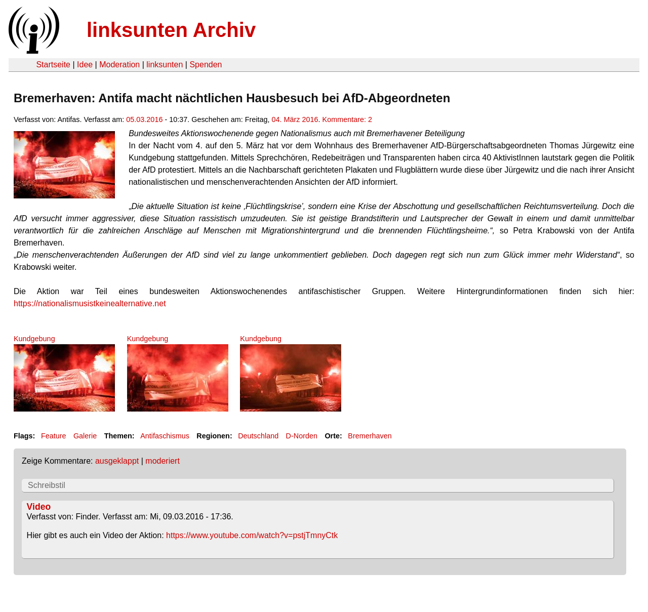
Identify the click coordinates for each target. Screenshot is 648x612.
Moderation (119, 64)
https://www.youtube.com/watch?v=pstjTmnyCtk (252, 535)
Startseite (53, 64)
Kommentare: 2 (347, 119)
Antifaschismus (164, 436)
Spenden (205, 64)
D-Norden (301, 436)
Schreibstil (46, 485)
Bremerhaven (369, 436)
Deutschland (258, 436)
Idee (85, 64)
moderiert (162, 461)
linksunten (164, 64)
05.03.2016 (144, 119)
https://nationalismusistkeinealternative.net (90, 303)
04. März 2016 (295, 119)
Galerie (85, 436)
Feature (53, 436)
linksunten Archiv (171, 30)
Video (39, 507)
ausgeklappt (117, 461)
